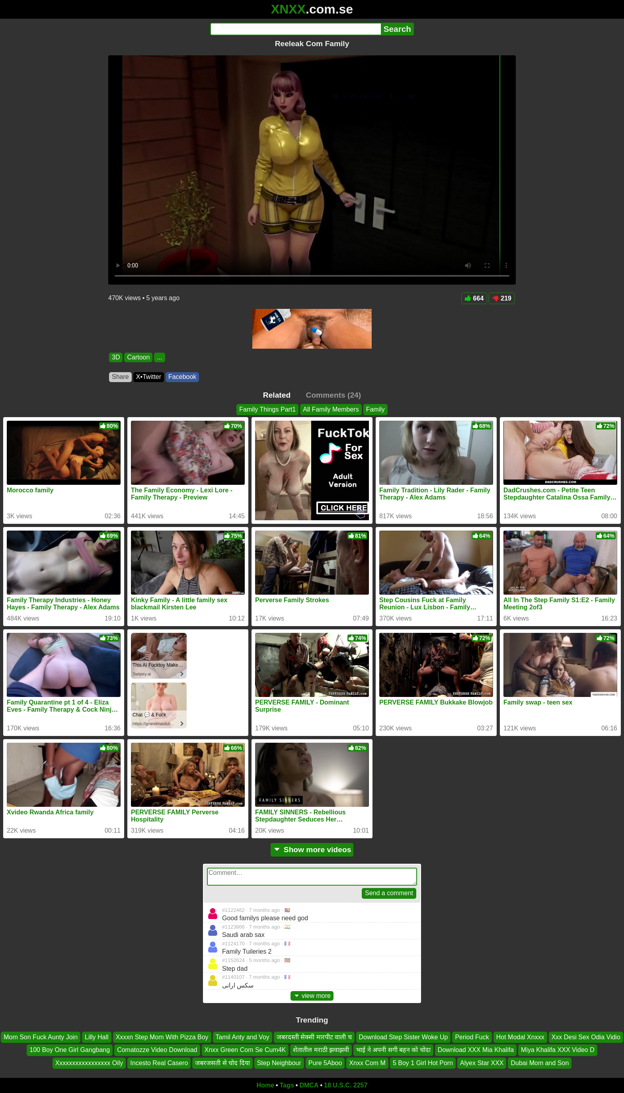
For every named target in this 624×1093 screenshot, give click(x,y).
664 (474, 298)
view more (312, 995)
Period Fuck (472, 1037)
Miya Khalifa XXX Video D (558, 1050)
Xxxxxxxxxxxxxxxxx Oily (89, 1063)
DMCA (308, 1085)
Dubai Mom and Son (540, 1063)
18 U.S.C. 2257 (345, 1085)
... (159, 357)
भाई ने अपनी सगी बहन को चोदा (393, 1050)
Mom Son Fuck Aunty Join (41, 1037)
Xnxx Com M (367, 1063)
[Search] (295, 29)
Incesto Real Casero (159, 1063)
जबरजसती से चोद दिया (222, 1063)
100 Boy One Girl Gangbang (69, 1050)
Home (265, 1085)
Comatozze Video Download (157, 1050)
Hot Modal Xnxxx (520, 1037)
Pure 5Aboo (325, 1063)
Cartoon (138, 357)
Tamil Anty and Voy (242, 1037)
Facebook (182, 376)
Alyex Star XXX (481, 1063)
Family (375, 409)
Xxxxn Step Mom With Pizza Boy (162, 1037)
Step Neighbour (279, 1063)
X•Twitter (148, 376)
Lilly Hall (97, 1037)
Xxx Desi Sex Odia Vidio (586, 1037)
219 (501, 298)
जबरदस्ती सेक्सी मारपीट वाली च (314, 1037)
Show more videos (312, 849)
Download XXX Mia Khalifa (476, 1050)
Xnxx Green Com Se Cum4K (245, 1050)
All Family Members (331, 409)
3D (116, 357)
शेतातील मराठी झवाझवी (321, 1050)
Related (277, 395)
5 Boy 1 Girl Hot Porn (423, 1063)
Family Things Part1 (267, 409)
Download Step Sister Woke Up (403, 1037)
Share (120, 376)
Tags (287, 1085)
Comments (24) (333, 395)
